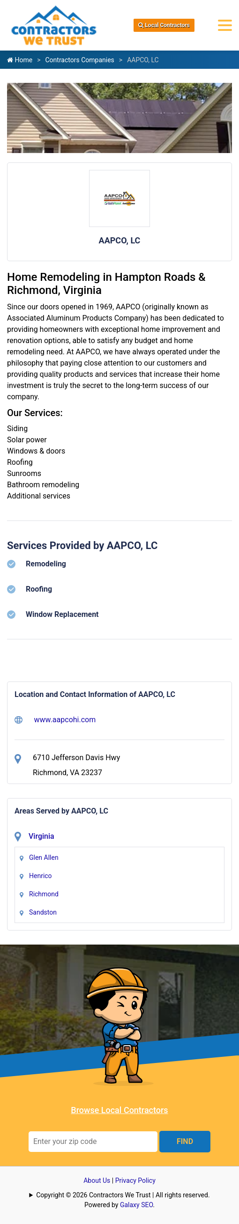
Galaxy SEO (136, 1205)
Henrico (40, 876)
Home (19, 60)
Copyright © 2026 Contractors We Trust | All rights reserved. (122, 1195)
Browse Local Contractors (119, 1110)
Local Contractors (164, 25)
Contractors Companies (79, 60)
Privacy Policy (135, 1180)
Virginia (41, 836)
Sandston (43, 912)
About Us (96, 1180)
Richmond (44, 894)
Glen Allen (44, 857)
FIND (185, 1141)
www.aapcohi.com (55, 719)
